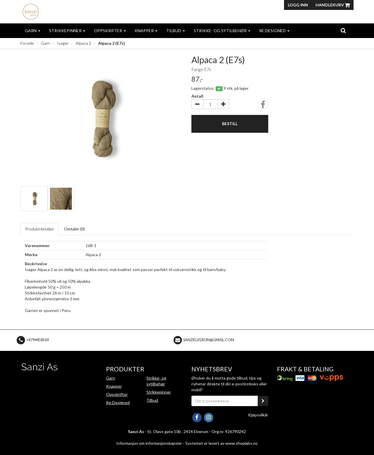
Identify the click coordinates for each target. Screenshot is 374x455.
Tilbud (175, 30)
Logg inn (298, 4)
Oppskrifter (110, 30)
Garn (32, 30)
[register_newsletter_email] (263, 401)
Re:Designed (274, 30)
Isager (63, 43)
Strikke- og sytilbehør (222, 30)
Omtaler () (74, 228)
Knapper (146, 30)
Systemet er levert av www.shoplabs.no (221, 443)
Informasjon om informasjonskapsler (149, 443)
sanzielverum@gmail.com (208, 340)
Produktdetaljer (39, 228)
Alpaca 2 (83, 43)
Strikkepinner (67, 30)
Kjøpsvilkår (258, 414)
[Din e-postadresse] (224, 401)
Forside (27, 43)
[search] (343, 30)
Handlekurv (333, 4)
